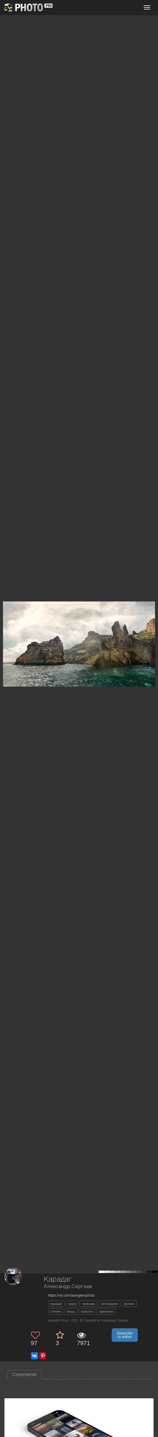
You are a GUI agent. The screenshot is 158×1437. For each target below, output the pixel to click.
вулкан (129, 1303)
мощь (71, 1311)
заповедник (109, 1303)
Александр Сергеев (68, 1286)
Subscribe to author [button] (124, 1335)
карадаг (56, 1303)
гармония (106, 1311)
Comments (24, 1374)
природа (88, 1303)
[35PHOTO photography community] (28, 7)
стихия (55, 1311)
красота (87, 1311)
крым (72, 1303)
